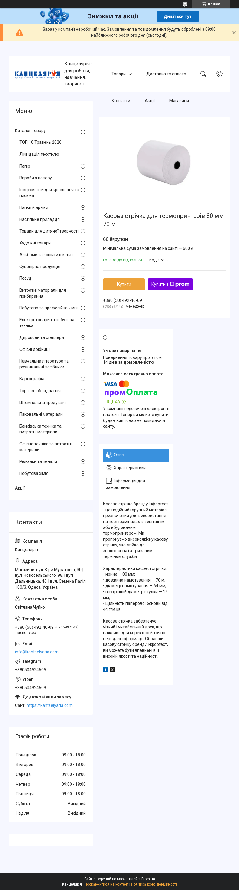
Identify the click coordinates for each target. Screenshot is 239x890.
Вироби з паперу (35, 177)
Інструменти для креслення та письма (49, 192)
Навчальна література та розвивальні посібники (44, 364)
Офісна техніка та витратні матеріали (45, 446)
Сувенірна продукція (39, 266)
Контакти (121, 100)
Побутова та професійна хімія (48, 307)
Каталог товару (30, 130)
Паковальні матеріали (41, 414)
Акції (150, 100)
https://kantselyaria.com (50, 705)
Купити (124, 284)
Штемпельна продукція (42, 402)
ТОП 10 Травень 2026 (40, 142)
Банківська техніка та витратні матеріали (40, 429)
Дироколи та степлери (41, 337)
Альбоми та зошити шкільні (46, 254)
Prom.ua (148, 879)
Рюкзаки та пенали (38, 461)
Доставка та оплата (166, 73)
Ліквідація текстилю (39, 154)
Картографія (31, 378)
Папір (24, 166)
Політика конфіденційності (154, 884)
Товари (118, 73)
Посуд (25, 278)
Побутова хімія (33, 473)
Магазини (179, 100)
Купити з (170, 284)
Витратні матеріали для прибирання (42, 293)
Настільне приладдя (39, 219)
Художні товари (35, 243)
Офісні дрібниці (34, 349)
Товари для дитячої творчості (49, 231)
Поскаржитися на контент (106, 884)
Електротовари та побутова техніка (46, 322)
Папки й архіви (33, 207)
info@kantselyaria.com (37, 651)
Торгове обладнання (40, 390)
